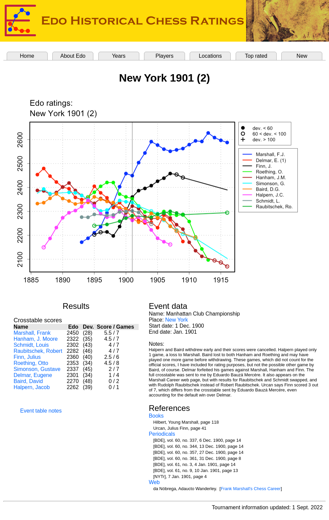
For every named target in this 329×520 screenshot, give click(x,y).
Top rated (256, 56)
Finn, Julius (27, 357)
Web (154, 482)
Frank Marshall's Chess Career (251, 488)
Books (156, 416)
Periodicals (162, 434)
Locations (210, 56)
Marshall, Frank (31, 333)
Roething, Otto (30, 363)
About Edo (73, 56)
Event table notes (41, 411)
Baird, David (28, 381)
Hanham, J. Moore (35, 339)
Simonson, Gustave (36, 369)
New (301, 56)
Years (118, 56)
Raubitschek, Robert (37, 351)
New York (176, 320)
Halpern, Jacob (31, 387)
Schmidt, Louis (31, 345)
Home (27, 56)
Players (164, 56)
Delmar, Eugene (32, 375)
